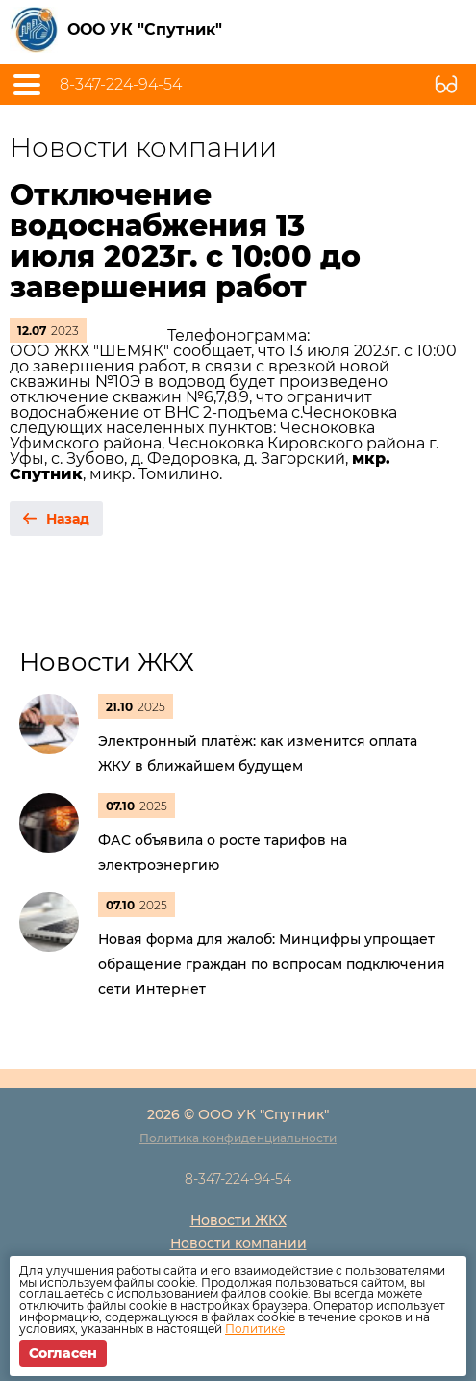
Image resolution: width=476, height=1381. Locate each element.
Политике (255, 1328)
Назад (67, 518)
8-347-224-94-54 (121, 84)
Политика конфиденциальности (238, 1138)
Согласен (63, 1353)
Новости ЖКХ (106, 662)
